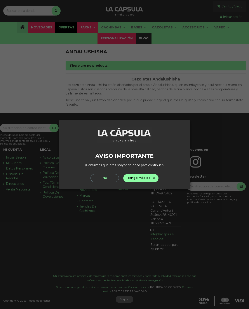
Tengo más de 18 (141, 178)
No (105, 178)
